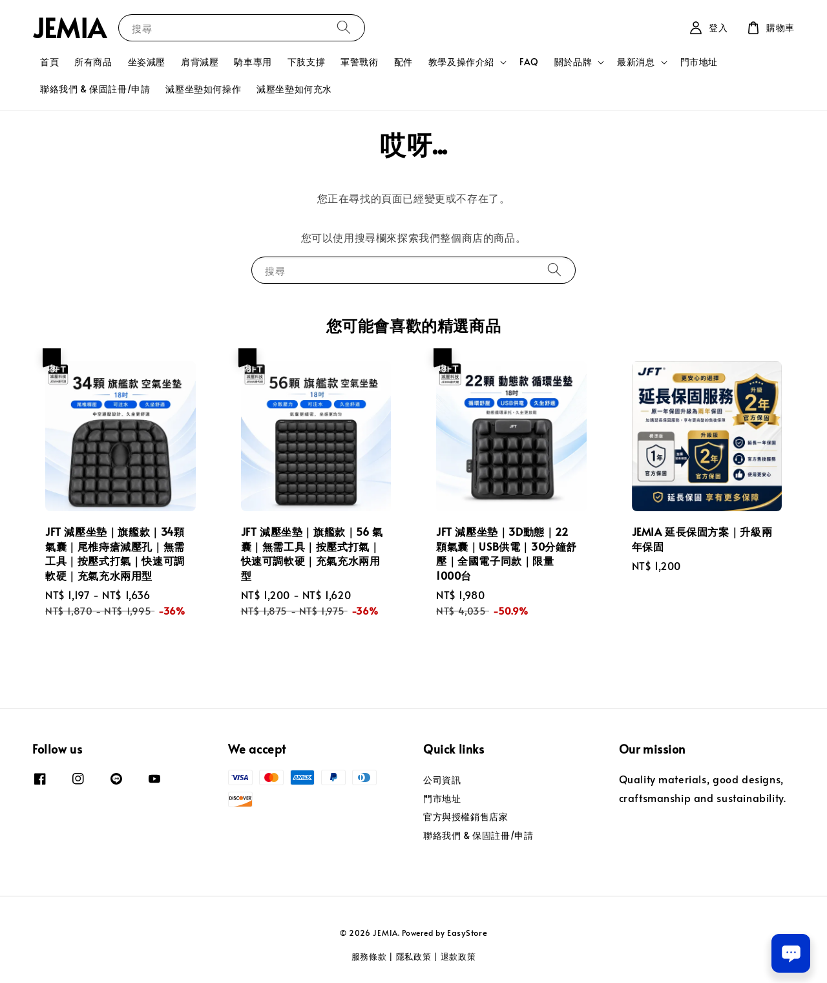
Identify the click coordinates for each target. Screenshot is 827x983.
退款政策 (458, 956)
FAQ (529, 62)
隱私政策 (414, 956)
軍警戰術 (359, 62)
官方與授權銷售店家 (465, 816)
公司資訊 (442, 780)
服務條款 (369, 956)
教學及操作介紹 (461, 62)
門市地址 (699, 62)
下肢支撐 (306, 62)
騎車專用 (252, 62)
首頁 (49, 62)
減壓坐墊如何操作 (203, 89)
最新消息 (635, 62)
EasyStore (467, 932)
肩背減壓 (199, 62)
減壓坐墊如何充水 (294, 89)
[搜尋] (343, 27)
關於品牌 (573, 62)
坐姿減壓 (146, 62)
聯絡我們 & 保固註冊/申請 (95, 89)
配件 (403, 62)
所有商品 (93, 62)
